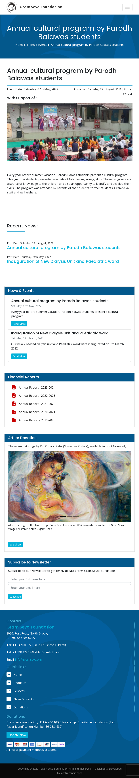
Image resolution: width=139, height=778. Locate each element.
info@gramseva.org (28, 660)
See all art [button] (15, 544)
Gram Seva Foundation (30, 627)
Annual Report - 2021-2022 (33, 403)
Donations (17, 707)
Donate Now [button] (17, 735)
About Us (16, 682)
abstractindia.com (71, 773)
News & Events (20, 699)
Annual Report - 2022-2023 (33, 395)
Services (16, 691)
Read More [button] (19, 324)
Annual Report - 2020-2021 (33, 412)
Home (19, 45)
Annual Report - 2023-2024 (33, 387)
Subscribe (15, 596)
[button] (17, 486)
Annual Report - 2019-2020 (33, 420)
